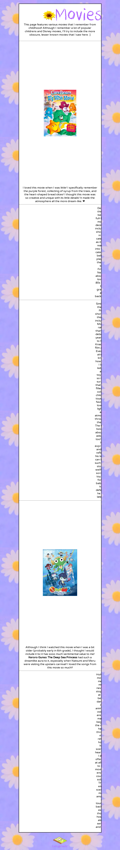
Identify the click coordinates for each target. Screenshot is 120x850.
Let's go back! (60, 846)
